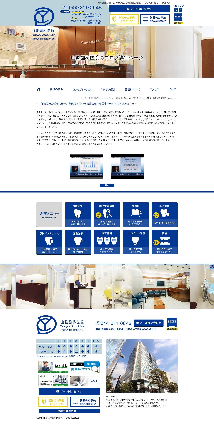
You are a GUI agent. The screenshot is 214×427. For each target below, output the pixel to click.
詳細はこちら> (159, 406)
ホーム (83, 98)
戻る (107, 185)
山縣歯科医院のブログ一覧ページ (101, 98)
